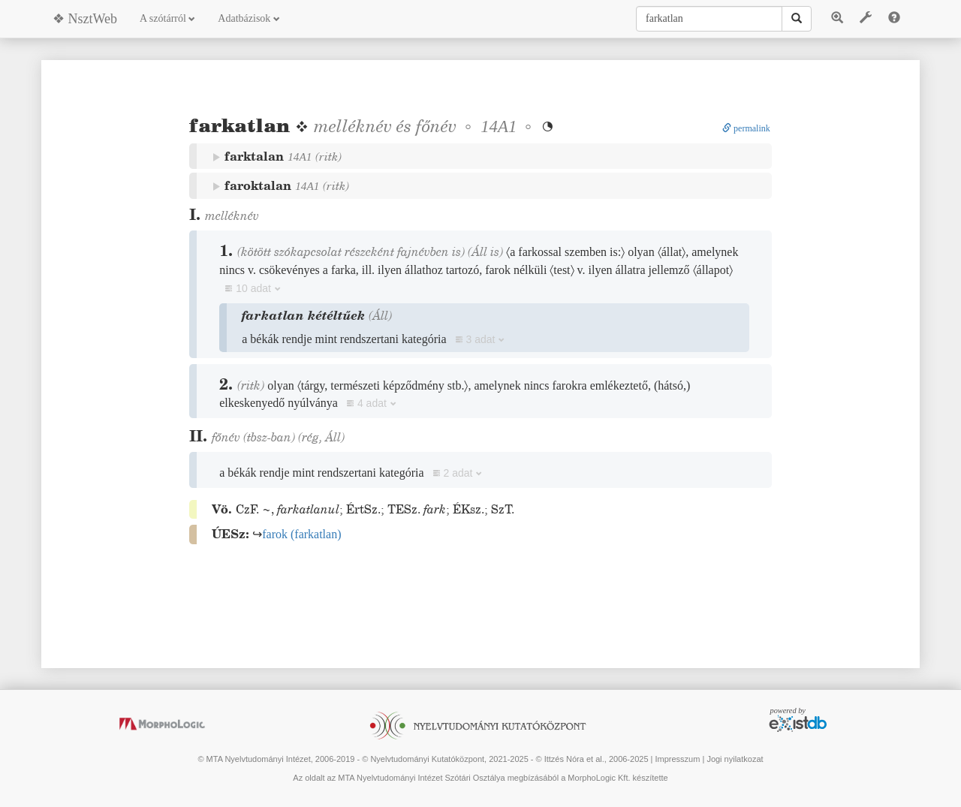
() (301, 534)
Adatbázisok (248, 18)
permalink (746, 128)
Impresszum (677, 758)
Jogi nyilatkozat (734, 758)
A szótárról (167, 18)
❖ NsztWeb (85, 18)
